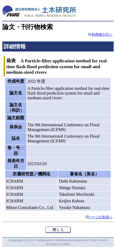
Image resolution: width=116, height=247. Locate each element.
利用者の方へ (102, 34)
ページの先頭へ (100, 217)
